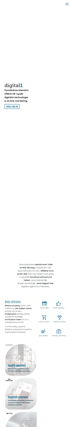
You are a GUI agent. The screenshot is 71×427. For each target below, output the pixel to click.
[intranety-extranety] (58, 333)
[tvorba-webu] (44, 305)
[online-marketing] (58, 305)
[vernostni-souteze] (59, 319)
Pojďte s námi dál (12, 106)
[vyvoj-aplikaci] (43, 333)
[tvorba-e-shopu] (44, 319)
